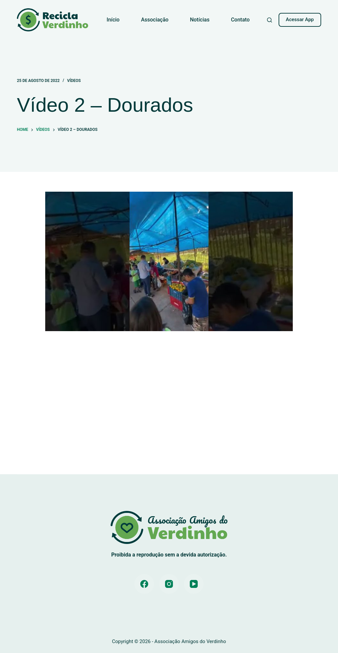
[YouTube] (194, 584)
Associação (154, 20)
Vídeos (74, 80)
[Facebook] (144, 584)
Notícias (199, 20)
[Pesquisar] (269, 20)
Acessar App (300, 19)
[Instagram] (169, 584)
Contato (240, 20)
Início (113, 20)
